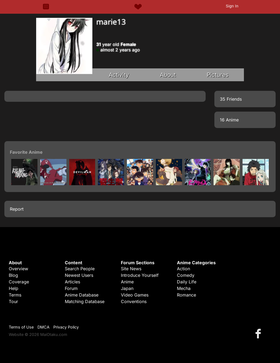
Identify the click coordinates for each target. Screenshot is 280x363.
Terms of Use (21, 327)
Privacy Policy (66, 327)
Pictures (218, 74)
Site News (131, 268)
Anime (127, 281)
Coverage (19, 281)
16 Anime (229, 120)
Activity (119, 74)
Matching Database (84, 301)
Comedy (185, 275)
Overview (18, 268)
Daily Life (186, 281)
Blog (13, 275)
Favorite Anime (26, 152)
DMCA (43, 327)
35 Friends (231, 99)
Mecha (184, 288)
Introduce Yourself (140, 275)
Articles (72, 281)
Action (183, 268)
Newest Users (79, 275)
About (168, 74)
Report (17, 209)
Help (13, 288)
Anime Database (81, 295)
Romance (186, 295)
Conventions (134, 301)
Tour (13, 301)
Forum (71, 288)
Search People (80, 268)
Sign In (232, 6)
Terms (15, 295)
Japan (127, 288)
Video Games (134, 295)
